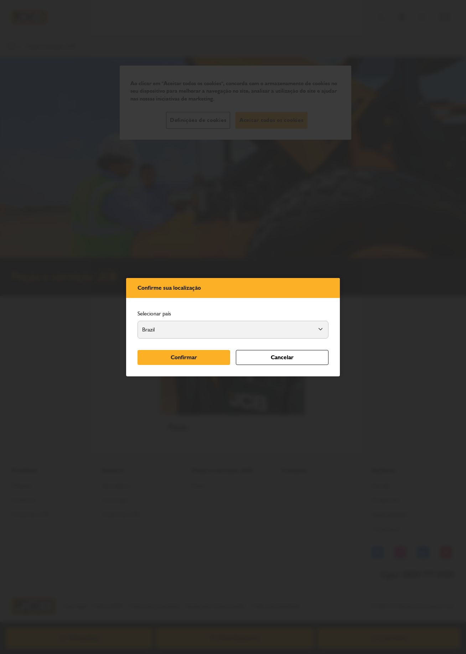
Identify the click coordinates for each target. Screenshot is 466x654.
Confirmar (184, 357)
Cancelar (282, 357)
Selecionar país (154, 313)
